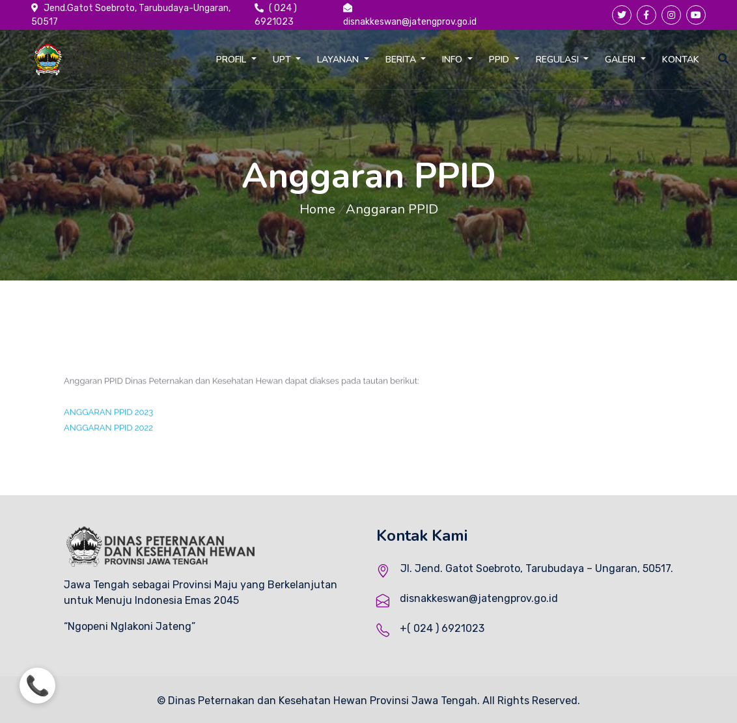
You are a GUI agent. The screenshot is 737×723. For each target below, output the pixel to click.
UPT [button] (283, 59)
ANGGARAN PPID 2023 (108, 421)
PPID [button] (500, 59)
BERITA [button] (402, 59)
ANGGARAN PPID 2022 (108, 436)
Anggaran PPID (392, 209)
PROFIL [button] (232, 59)
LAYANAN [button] (339, 59)
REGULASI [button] (558, 59)
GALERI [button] (621, 59)
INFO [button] (453, 59)
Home (317, 209)
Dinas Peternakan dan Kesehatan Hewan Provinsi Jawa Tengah (322, 700)
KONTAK (680, 59)
